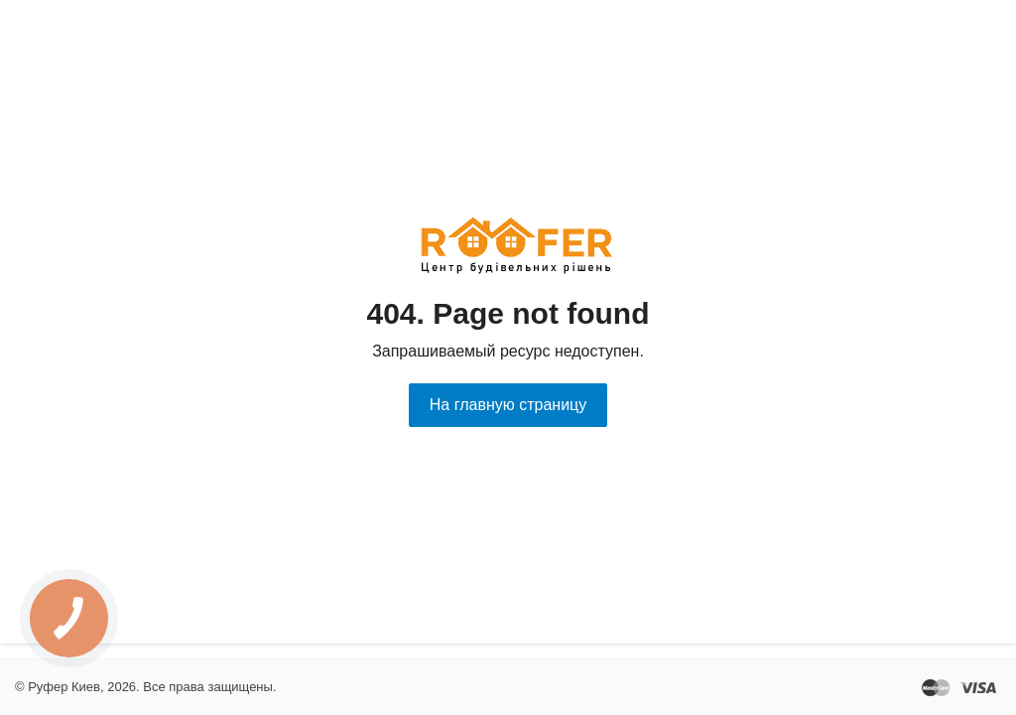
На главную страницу (508, 404)
